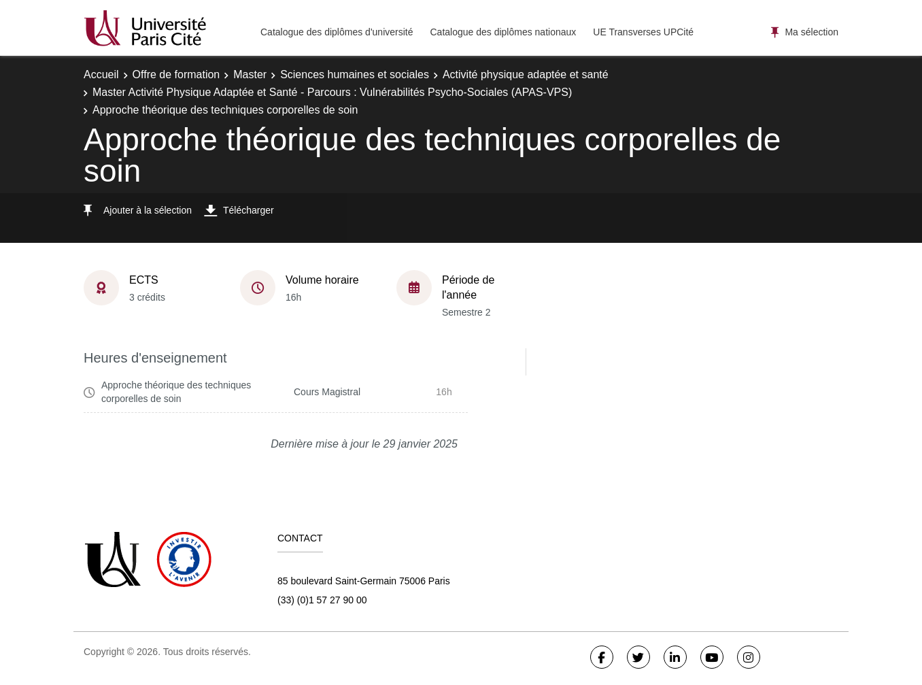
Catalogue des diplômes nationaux (503, 32)
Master (250, 74)
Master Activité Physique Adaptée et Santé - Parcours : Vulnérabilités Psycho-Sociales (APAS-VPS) (332, 92)
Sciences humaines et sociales (354, 74)
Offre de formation (176, 74)
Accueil (101, 74)
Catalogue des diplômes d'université (336, 32)
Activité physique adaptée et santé (526, 74)
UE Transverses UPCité (643, 32)
